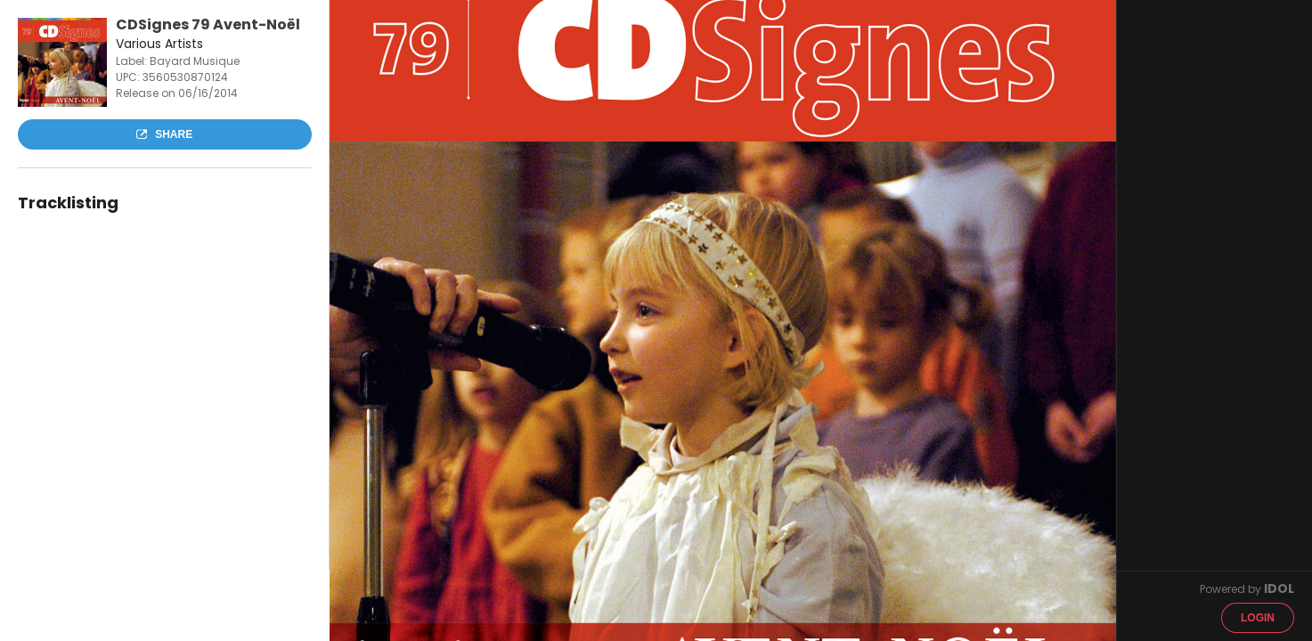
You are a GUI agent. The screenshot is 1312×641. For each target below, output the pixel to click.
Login (1258, 618)
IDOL (1279, 588)
